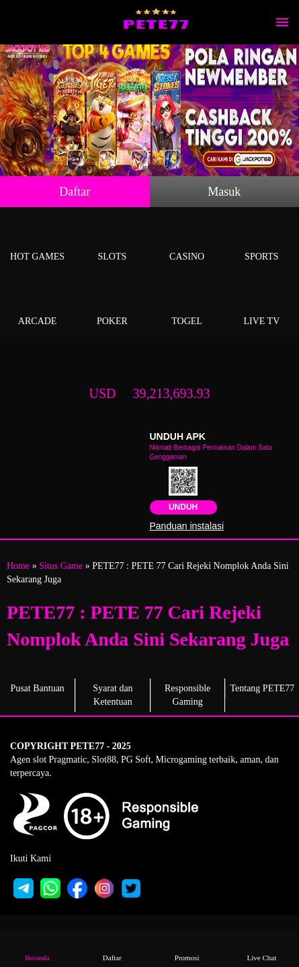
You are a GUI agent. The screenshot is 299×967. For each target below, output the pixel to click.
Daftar (74, 191)
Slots (111, 241)
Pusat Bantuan (37, 688)
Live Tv (261, 305)
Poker (111, 305)
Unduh (183, 507)
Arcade (37, 305)
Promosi (187, 947)
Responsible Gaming (187, 695)
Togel (187, 305)
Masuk (224, 191)
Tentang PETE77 (262, 688)
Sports (261, 241)
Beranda (37, 947)
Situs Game (61, 566)
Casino (187, 241)
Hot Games (37, 241)
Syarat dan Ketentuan (112, 695)
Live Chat (262, 947)
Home (18, 566)
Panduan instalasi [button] (187, 525)
